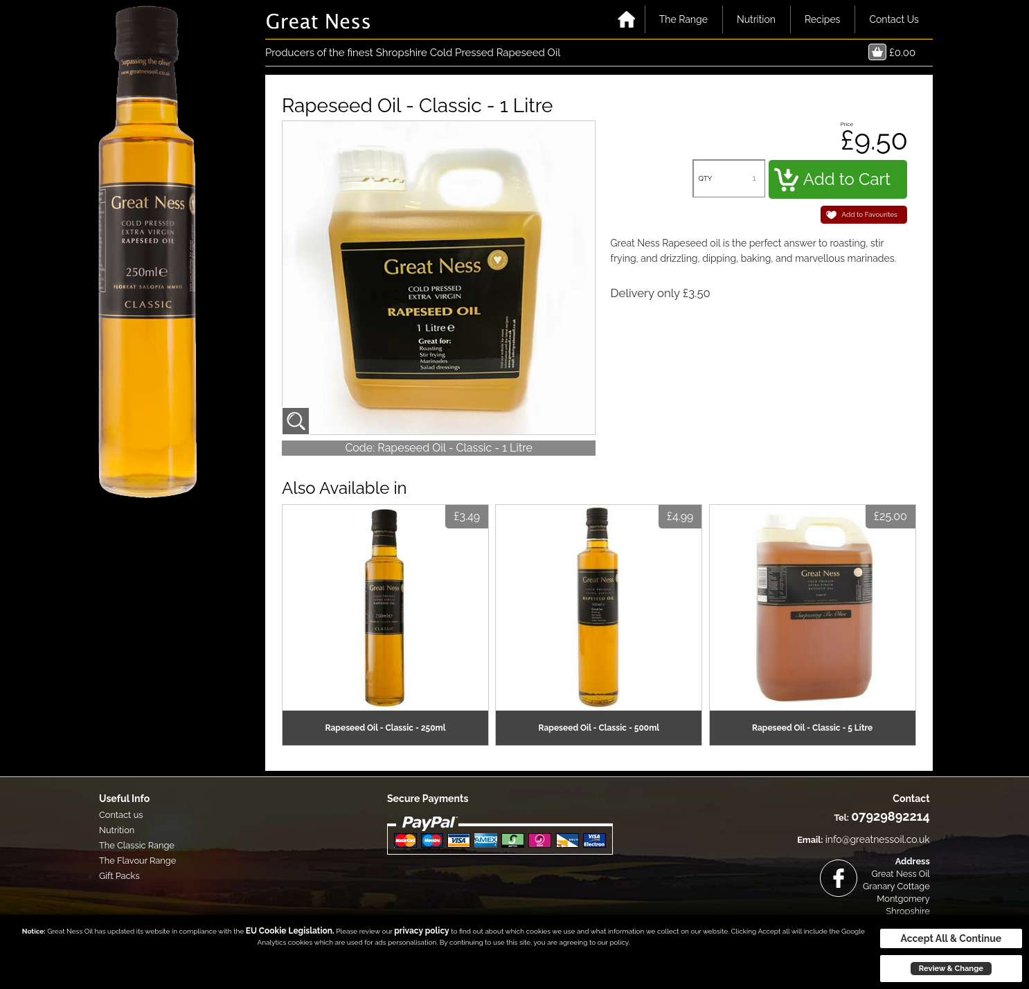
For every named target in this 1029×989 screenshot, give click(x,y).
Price (847, 124)
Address (912, 861)
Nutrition (756, 19)
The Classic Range (137, 845)
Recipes (823, 19)
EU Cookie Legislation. (290, 931)
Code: (360, 447)
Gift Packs (119, 876)
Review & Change (951, 968)
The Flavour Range (137, 860)
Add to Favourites (869, 214)
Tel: (841, 817)
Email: (810, 840)
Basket (877, 52)
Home (626, 19)
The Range (683, 19)
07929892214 (890, 816)
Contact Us (893, 19)
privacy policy (421, 931)
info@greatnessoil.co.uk (877, 839)
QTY (705, 178)
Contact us (121, 815)
